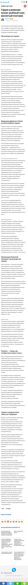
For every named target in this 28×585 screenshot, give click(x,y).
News (11, 6)
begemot (7, 18)
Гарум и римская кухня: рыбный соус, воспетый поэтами (13, 12)
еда (3, 508)
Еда (7, 6)
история (8, 508)
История (3, 6)
